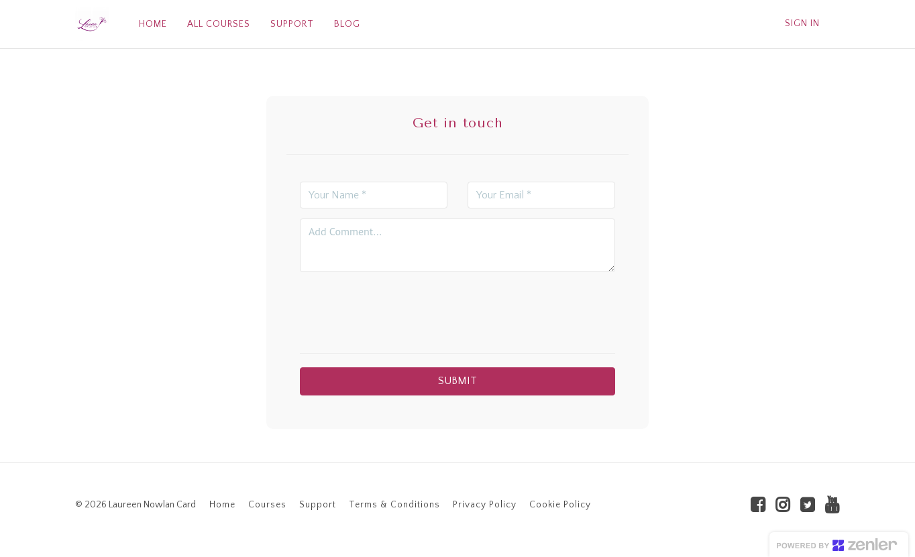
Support (317, 504)
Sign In (802, 23)
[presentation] (457, 308)
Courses (267, 504)
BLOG (347, 24)
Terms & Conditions (394, 504)
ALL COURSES (218, 24)
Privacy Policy (485, 504)
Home (222, 504)
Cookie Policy (560, 504)
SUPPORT (292, 24)
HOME (153, 24)
